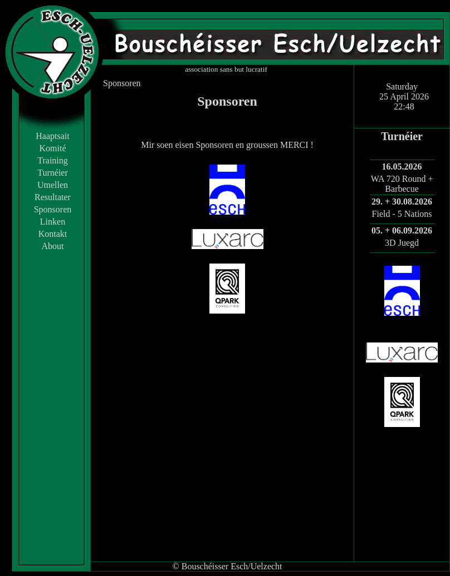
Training (52, 160)
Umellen (52, 185)
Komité (53, 148)
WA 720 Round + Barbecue (402, 183)
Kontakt (52, 234)
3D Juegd (402, 242)
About (53, 246)
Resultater (53, 197)
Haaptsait (52, 136)
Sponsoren (53, 209)
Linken (52, 221)
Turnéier (52, 172)
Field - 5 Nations (402, 214)
